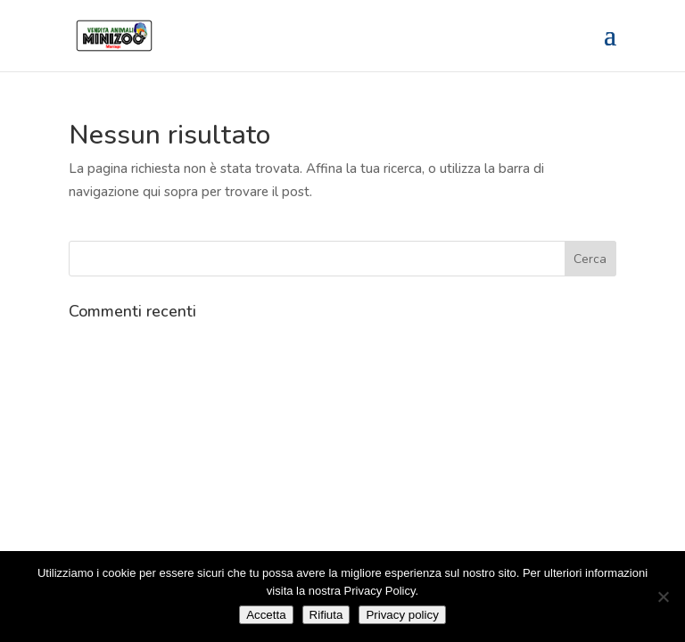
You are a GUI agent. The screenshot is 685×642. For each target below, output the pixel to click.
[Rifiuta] (663, 596)
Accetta (265, 614)
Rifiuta (326, 614)
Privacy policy (402, 614)
